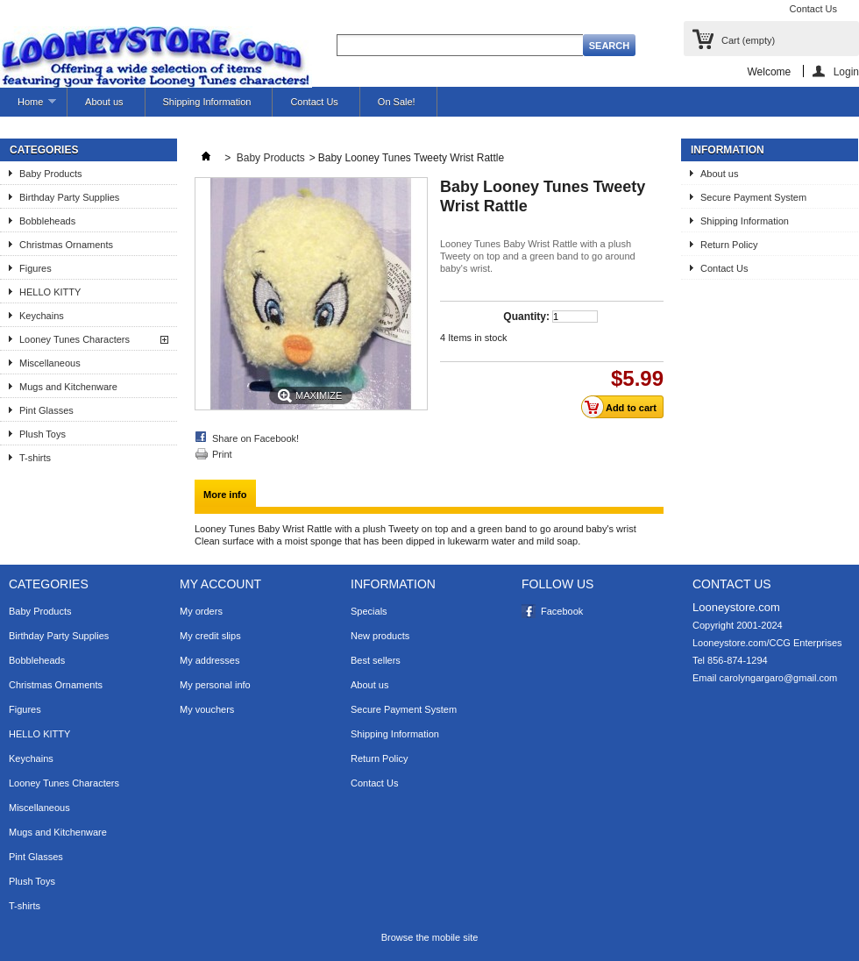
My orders (201, 611)
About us (104, 101)
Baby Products (50, 173)
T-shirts (35, 457)
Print (222, 454)
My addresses (209, 660)
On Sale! (396, 101)
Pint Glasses (46, 410)
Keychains (41, 315)
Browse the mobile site (430, 937)
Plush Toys (42, 434)
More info (225, 494)
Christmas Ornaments (66, 244)
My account (220, 584)
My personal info (215, 685)
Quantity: (526, 316)
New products (380, 635)
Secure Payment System (753, 197)
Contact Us (813, 9)
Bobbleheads (47, 221)
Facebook (562, 611)
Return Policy (728, 244)
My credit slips (210, 635)
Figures (35, 268)
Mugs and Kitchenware (68, 386)
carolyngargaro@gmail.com (779, 678)
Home (28, 106)
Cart (748, 40)
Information (727, 150)
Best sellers (376, 660)
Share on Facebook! (255, 438)
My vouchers (207, 709)
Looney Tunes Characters (74, 339)
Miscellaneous (50, 363)
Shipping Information (207, 101)
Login (846, 71)
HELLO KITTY (50, 292)
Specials (369, 611)
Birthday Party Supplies (69, 197)
